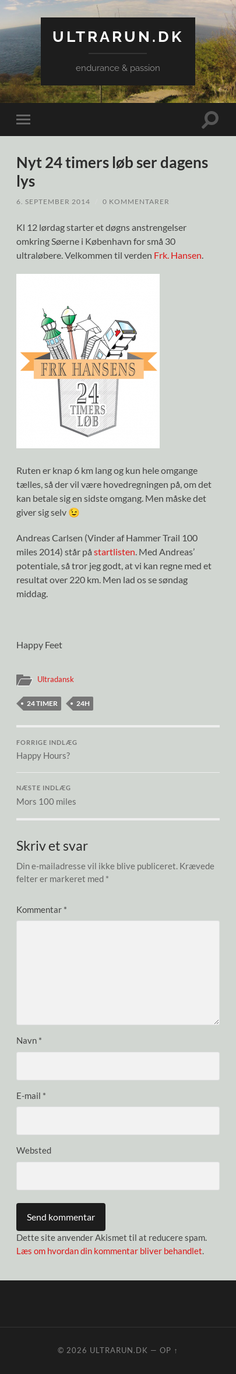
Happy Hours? (117, 750)
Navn (29, 1040)
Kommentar (41, 909)
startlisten (114, 551)
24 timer (42, 703)
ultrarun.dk (118, 36)
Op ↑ (169, 1350)
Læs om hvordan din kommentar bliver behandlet (109, 1250)
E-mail (31, 1095)
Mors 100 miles (117, 795)
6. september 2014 (53, 201)
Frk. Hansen (178, 254)
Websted (33, 1150)
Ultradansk (55, 679)
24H (83, 703)
